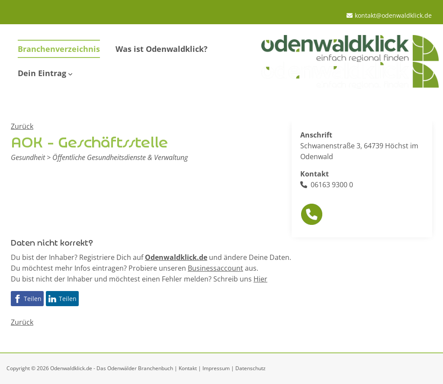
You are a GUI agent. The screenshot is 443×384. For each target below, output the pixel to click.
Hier (260, 279)
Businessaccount (215, 268)
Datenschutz (250, 368)
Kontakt (188, 368)
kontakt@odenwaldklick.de (393, 15)
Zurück (22, 126)
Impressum (216, 368)
